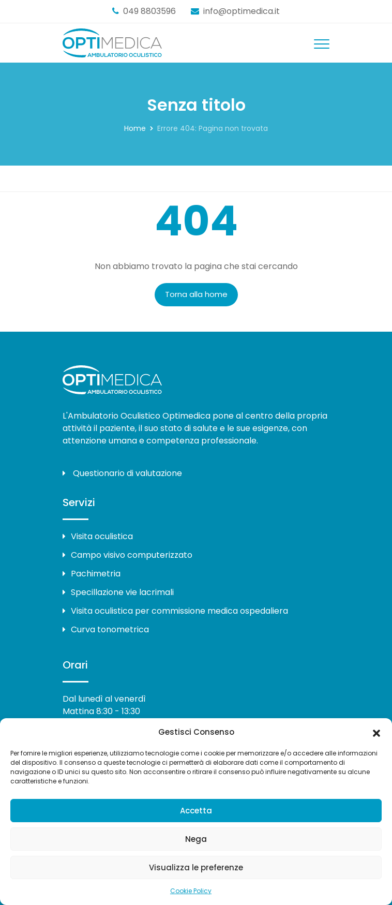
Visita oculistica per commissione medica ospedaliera (175, 611)
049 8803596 (149, 11)
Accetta (196, 810)
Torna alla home (196, 294)
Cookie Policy (191, 890)
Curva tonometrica (106, 629)
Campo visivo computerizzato (127, 555)
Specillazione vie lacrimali (118, 592)
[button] (376, 732)
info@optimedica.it (241, 11)
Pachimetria (91, 574)
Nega (196, 839)
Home (135, 128)
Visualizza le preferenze (196, 867)
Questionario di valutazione (122, 473)
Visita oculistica (98, 536)
